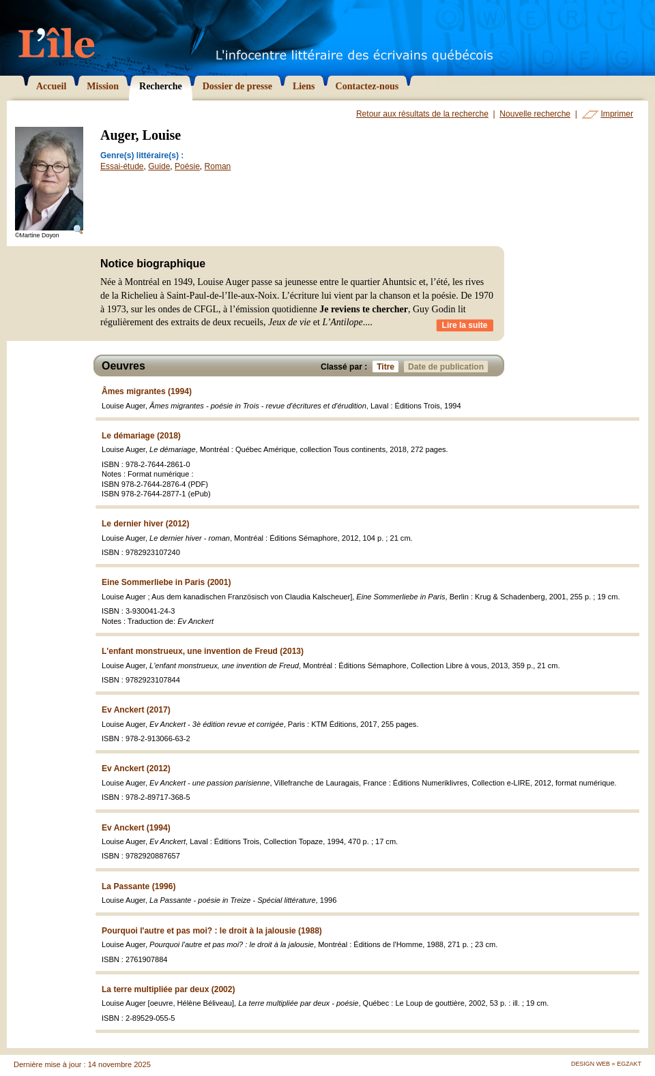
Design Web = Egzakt (606, 1063)
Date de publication (448, 366)
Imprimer (617, 114)
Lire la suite (465, 325)
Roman (218, 166)
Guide (159, 166)
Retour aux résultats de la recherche (422, 114)
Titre (387, 366)
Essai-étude (122, 166)
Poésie (187, 166)
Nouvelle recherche (534, 114)
